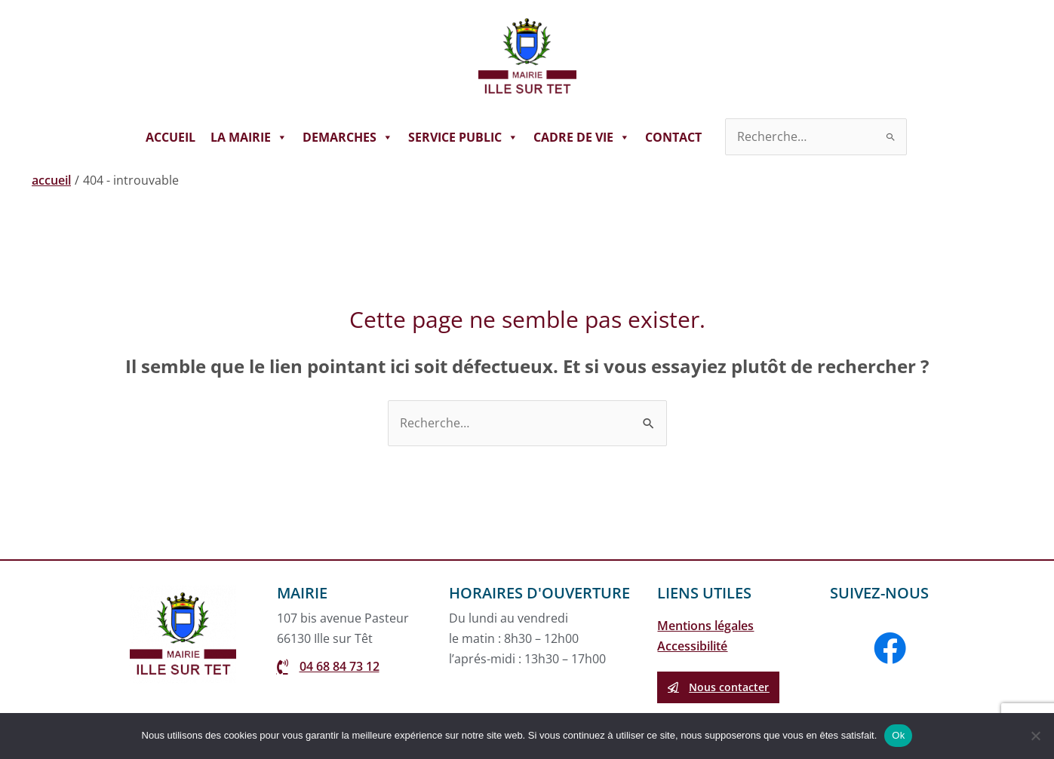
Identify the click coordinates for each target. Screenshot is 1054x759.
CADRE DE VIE (581, 137)
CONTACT (673, 137)
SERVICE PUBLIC (463, 137)
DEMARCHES (348, 137)
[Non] (1035, 735)
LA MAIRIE (248, 137)
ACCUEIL (170, 137)
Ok (898, 735)
